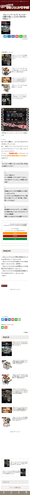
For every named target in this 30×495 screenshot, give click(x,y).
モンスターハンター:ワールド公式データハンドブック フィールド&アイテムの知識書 (15, 225)
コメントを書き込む (15, 487)
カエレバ (17, 228)
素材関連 (4, 285)
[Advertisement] (15, 45)
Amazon (15, 233)
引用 (3, 275)
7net (15, 238)
